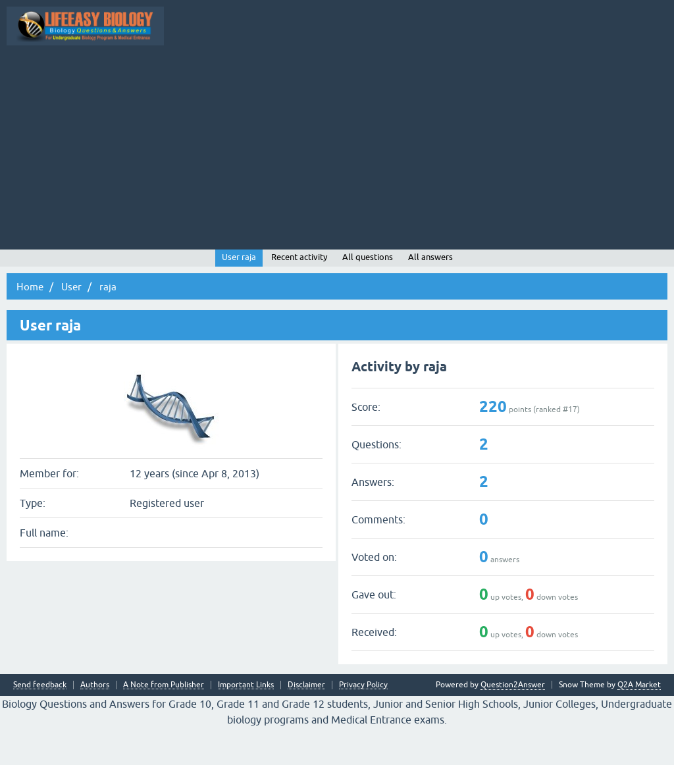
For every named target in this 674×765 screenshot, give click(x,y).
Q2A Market (639, 722)
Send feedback (39, 722)
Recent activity (299, 295)
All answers (430, 295)
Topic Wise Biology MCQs (63, 74)
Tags (386, 74)
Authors (94, 722)
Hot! (285, 74)
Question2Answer (512, 722)
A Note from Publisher (163, 722)
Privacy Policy (363, 722)
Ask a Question (495, 74)
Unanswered (336, 74)
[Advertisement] (337, 182)
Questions (240, 74)
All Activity (147, 74)
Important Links (246, 722)
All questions (367, 295)
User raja (239, 295)
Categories (433, 74)
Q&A (194, 74)
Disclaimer (306, 722)
